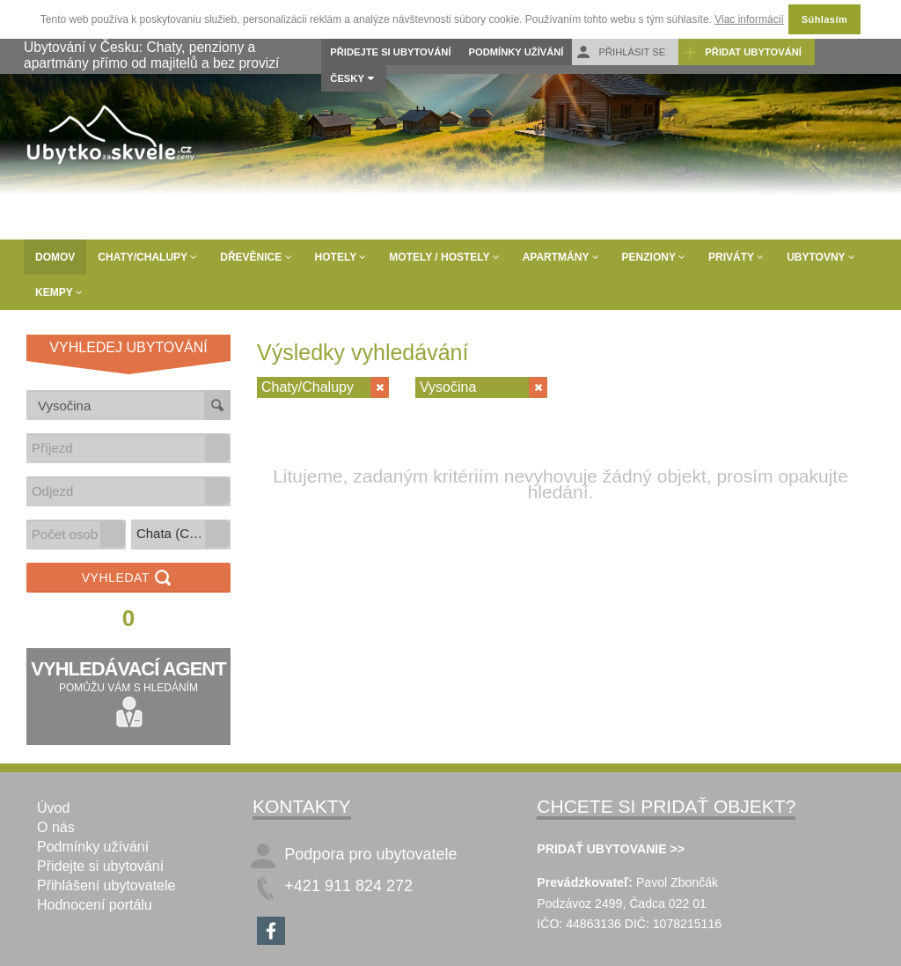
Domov (55, 257)
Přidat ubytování (742, 52)
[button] (217, 447)
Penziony (653, 257)
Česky (347, 78)
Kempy (59, 292)
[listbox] (181, 534)
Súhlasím (824, 19)
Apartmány (561, 257)
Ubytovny (821, 257)
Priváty (736, 257)
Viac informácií (748, 19)
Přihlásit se (620, 52)
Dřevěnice (255, 257)
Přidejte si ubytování (390, 52)
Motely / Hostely (444, 257)
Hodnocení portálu (94, 904)
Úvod (53, 807)
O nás (56, 827)
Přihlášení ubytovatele (106, 885)
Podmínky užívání (516, 52)
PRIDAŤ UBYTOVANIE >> (611, 849)
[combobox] (116, 447)
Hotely (341, 257)
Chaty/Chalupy (147, 257)
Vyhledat (129, 579)
